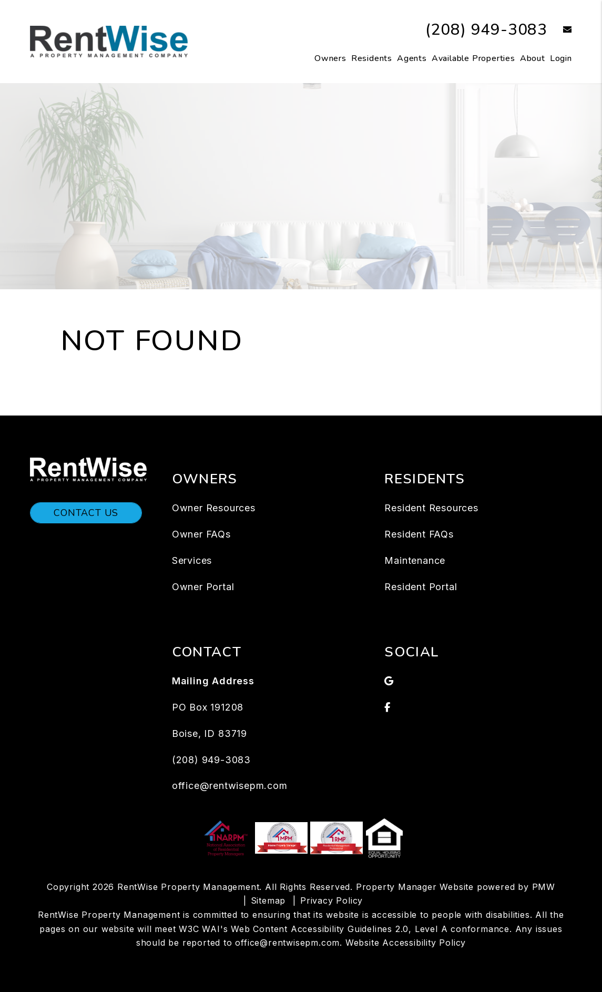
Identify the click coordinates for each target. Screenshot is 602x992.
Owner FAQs (201, 534)
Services (192, 560)
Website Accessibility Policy (405, 942)
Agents (412, 58)
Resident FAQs (418, 534)
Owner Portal (203, 586)
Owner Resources (214, 507)
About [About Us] (532, 58)
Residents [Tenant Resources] (371, 58)
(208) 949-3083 (486, 30)
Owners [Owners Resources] (330, 58)
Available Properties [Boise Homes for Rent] (473, 58)
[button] (559, 30)
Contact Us (86, 513)
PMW (543, 887)
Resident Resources (431, 507)
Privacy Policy (331, 900)
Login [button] (561, 58)
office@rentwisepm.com (230, 785)
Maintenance (414, 560)
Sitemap (268, 900)
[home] (109, 41)
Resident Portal (420, 586)
